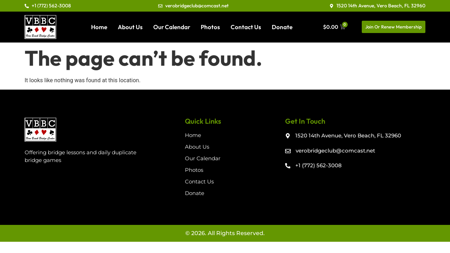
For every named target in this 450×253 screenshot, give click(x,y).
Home (99, 27)
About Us (130, 27)
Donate (282, 27)
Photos (210, 27)
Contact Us (246, 27)
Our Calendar (171, 27)
